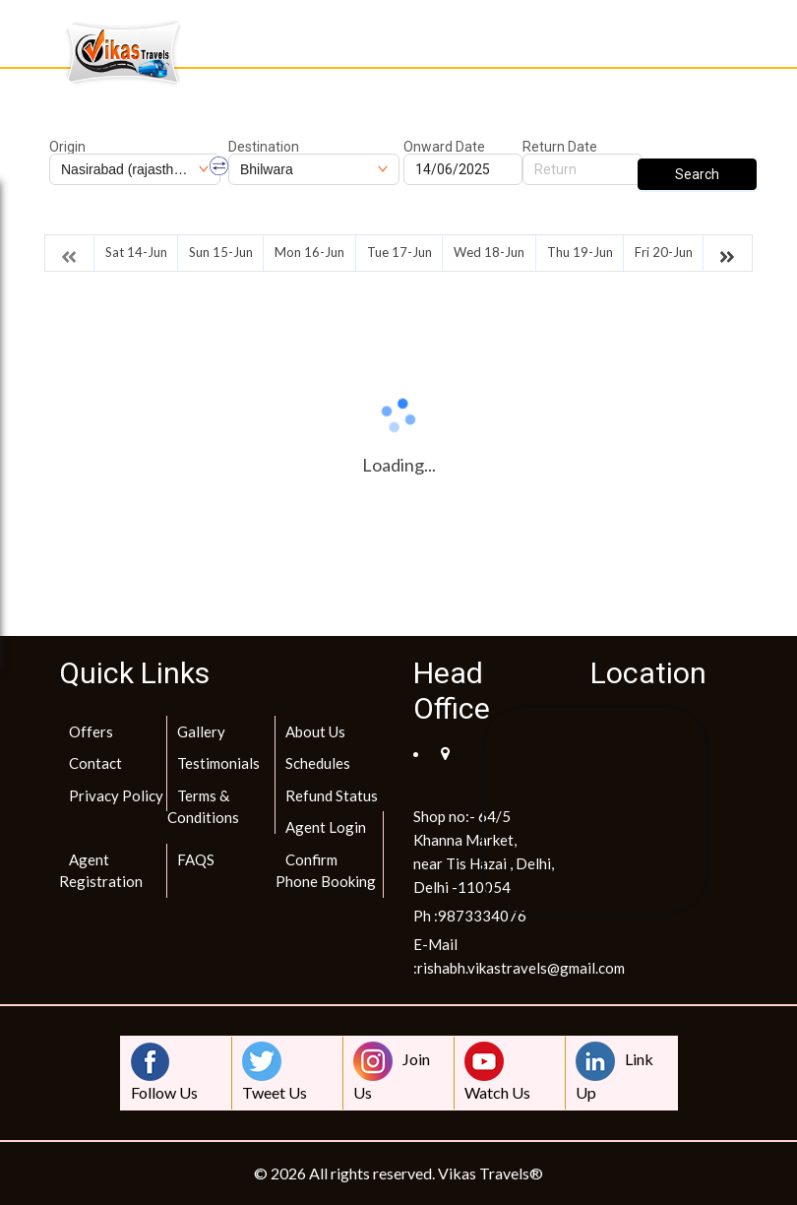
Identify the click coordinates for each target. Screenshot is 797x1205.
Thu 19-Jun (580, 252)
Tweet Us (274, 1072)
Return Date (559, 147)
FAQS (196, 859)
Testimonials (218, 763)
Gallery (201, 731)
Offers (91, 731)
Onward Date (444, 147)
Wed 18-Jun (489, 252)
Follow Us (164, 1072)
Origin (67, 147)
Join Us (391, 1072)
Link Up (614, 1072)
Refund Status (331, 795)
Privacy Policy (116, 795)
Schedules (317, 763)
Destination (263, 147)
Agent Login (325, 827)
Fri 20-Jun (664, 252)
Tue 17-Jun (399, 252)
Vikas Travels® (490, 1173)
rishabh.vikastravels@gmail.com (521, 968)
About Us (315, 731)
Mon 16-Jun (309, 252)
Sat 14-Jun (136, 252)
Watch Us (497, 1072)
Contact (95, 763)
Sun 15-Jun (221, 252)
